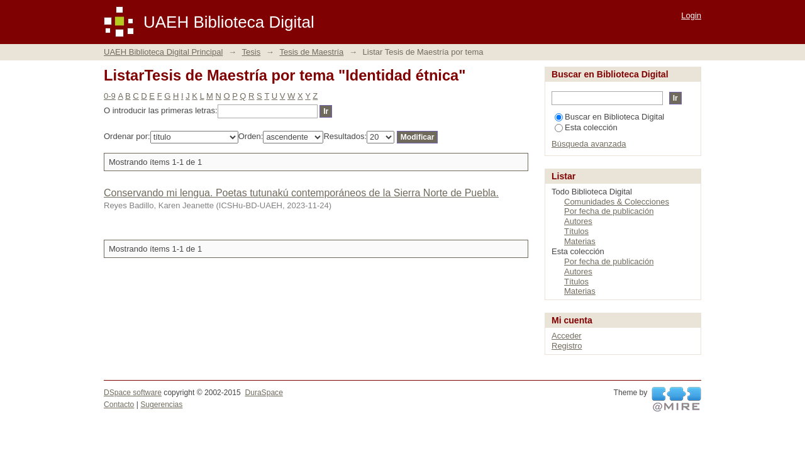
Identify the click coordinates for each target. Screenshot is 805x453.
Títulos (576, 231)
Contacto (119, 404)
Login (691, 15)
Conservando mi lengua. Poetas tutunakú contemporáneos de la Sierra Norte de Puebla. (301, 192)
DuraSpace (263, 392)
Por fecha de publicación (608, 211)
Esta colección (586, 127)
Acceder (567, 335)
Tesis (251, 52)
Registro (567, 345)
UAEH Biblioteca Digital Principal (163, 52)
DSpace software (133, 392)
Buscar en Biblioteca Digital (609, 116)
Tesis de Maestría (311, 52)
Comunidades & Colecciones (616, 201)
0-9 (110, 96)
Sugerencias (161, 404)
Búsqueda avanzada (589, 143)
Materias (580, 241)
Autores (578, 221)
